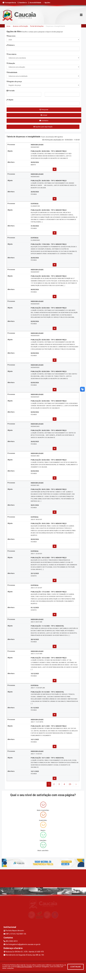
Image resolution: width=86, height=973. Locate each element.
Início (8, 26)
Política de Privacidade (24, 966)
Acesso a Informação (20, 26)
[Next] (70, 784)
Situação (11, 63)
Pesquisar (44, 109)
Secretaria (11, 54)
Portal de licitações (36, 26)
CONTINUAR (75, 967)
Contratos (43, 120)
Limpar (44, 115)
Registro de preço (14, 81)
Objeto (10, 100)
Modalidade (12, 72)
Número (11, 45)
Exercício (11, 36)
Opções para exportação (43, 127)
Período (11, 91)
